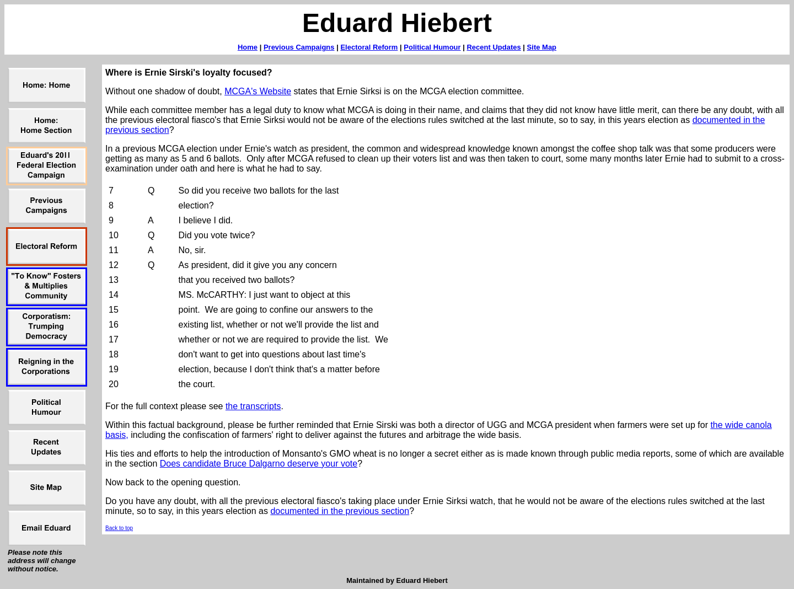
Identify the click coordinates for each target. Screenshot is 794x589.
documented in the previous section (339, 511)
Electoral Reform (369, 47)
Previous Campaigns (299, 47)
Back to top (119, 528)
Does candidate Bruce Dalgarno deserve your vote (258, 463)
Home (247, 47)
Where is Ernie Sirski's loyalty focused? (188, 72)
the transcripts (253, 406)
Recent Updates (493, 47)
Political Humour (432, 47)
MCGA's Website (257, 91)
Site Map (541, 47)
